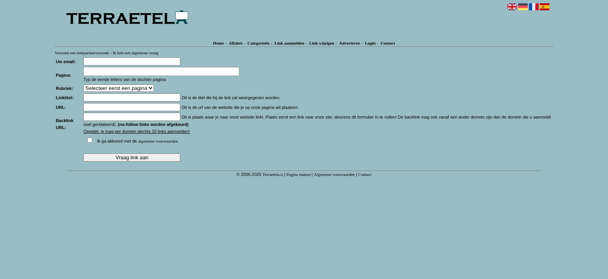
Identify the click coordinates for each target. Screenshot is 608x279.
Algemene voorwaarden (334, 174)
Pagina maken (298, 174)
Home (218, 43)
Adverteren (349, 43)
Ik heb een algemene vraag (136, 52)
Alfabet (235, 43)
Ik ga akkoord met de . (138, 141)
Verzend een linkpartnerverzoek (82, 52)
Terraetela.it (273, 174)
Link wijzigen (321, 43)
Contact (387, 43)
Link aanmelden (289, 43)
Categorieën (258, 43)
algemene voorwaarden (158, 141)
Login (370, 43)
